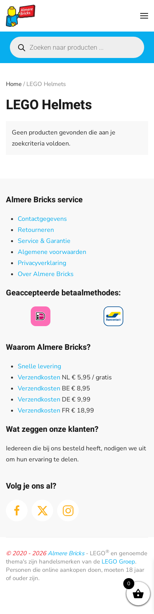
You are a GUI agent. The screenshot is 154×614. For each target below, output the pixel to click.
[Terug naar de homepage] (20, 16)
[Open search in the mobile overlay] (77, 47)
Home (14, 84)
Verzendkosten (39, 377)
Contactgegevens (42, 219)
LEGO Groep (118, 561)
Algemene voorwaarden (52, 252)
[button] (144, 16)
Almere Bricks (66, 553)
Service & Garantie (44, 241)
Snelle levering (39, 366)
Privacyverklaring (42, 263)
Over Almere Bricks (46, 274)
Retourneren (36, 230)
